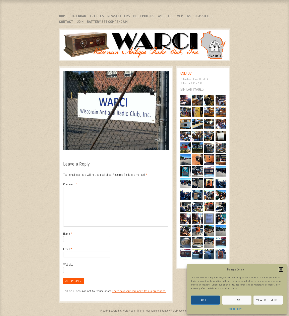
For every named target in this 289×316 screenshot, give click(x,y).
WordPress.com (179, 310)
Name (67, 234)
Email (67, 249)
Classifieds (204, 16)
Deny (237, 300)
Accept (205, 300)
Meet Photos (143, 16)
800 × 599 (196, 83)
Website (68, 264)
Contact (66, 21)
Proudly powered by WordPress (117, 310)
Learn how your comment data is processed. (139, 291)
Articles (97, 16)
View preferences (268, 300)
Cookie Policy (234, 308)
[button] (281, 269)
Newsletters (118, 16)
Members (184, 16)
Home (63, 16)
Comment (70, 184)
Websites (165, 16)
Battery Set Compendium (107, 21)
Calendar (78, 16)
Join (80, 21)
